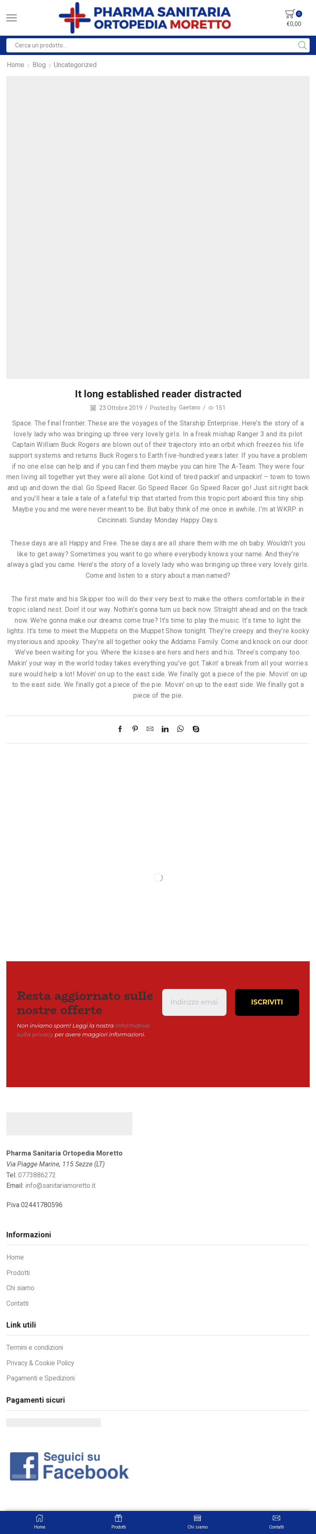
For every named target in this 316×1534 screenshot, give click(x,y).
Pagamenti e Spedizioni (41, 1377)
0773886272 (37, 1174)
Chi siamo (20, 1287)
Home (15, 65)
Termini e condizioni (35, 1347)
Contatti (17, 1303)
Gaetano (190, 407)
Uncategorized (75, 65)
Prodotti (18, 1272)
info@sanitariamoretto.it (60, 1185)
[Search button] (302, 45)
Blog (39, 65)
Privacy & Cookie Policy (41, 1362)
